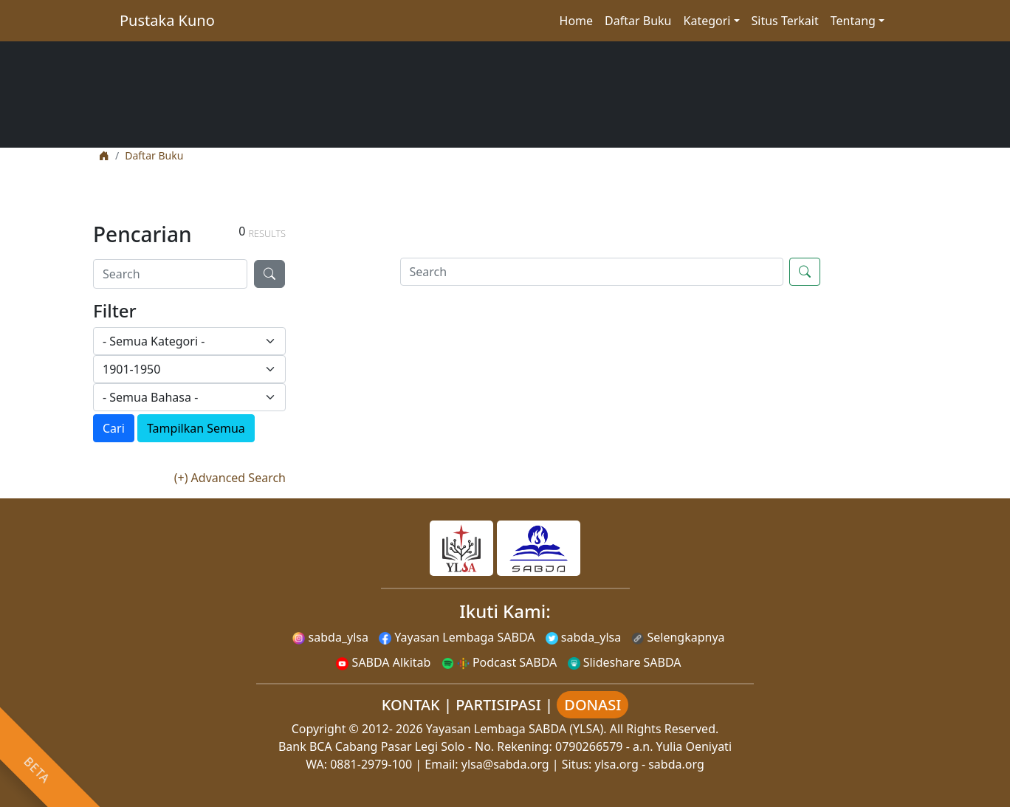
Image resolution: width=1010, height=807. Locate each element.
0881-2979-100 (371, 764)
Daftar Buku (638, 21)
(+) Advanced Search (230, 478)
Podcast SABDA (499, 662)
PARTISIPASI (498, 705)
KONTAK (411, 705)
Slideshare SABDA (624, 662)
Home (577, 21)
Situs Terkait (785, 21)
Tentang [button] (853, 21)
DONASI (592, 705)
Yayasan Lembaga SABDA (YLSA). (516, 729)
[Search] (170, 274)
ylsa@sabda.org (505, 764)
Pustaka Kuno (167, 20)
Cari (114, 428)
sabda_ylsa (330, 637)
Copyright (319, 729)
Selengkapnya (677, 637)
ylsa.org (617, 764)
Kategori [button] (707, 21)
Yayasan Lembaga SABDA (457, 637)
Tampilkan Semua (196, 428)
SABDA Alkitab (383, 662)
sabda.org (676, 764)
